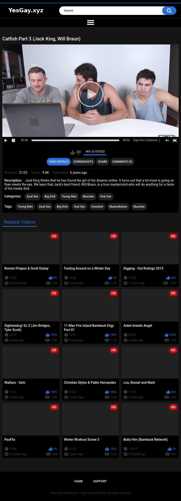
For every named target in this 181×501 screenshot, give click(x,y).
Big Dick (50, 196)
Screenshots (83, 161)
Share (102, 161)
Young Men (69, 196)
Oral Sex (105, 196)
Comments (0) (122, 161)
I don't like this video (78, 152)
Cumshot (97, 206)
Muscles (88, 196)
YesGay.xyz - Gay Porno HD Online (85, 493)
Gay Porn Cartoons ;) (146, 140)
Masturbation (118, 206)
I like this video (72, 152)
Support (100, 481)
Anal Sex (32, 196)
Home (78, 481)
